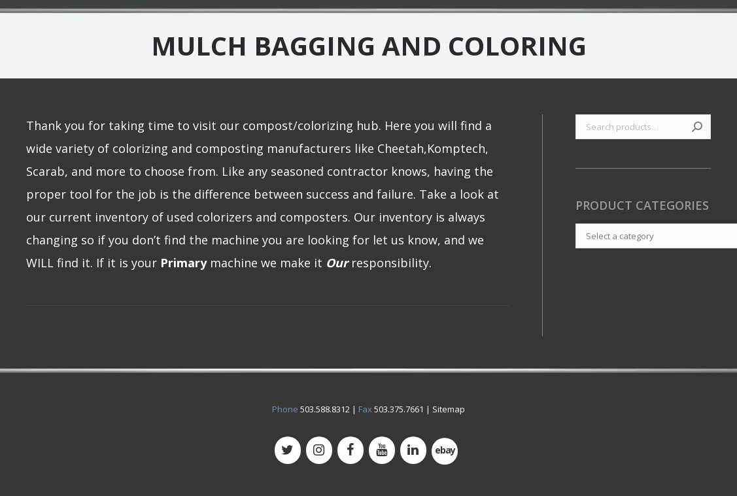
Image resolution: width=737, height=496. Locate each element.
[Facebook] (350, 450)
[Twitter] (288, 450)
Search (697, 126)
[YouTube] (382, 450)
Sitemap (448, 409)
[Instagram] (319, 450)
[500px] (445, 451)
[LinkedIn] (413, 450)
